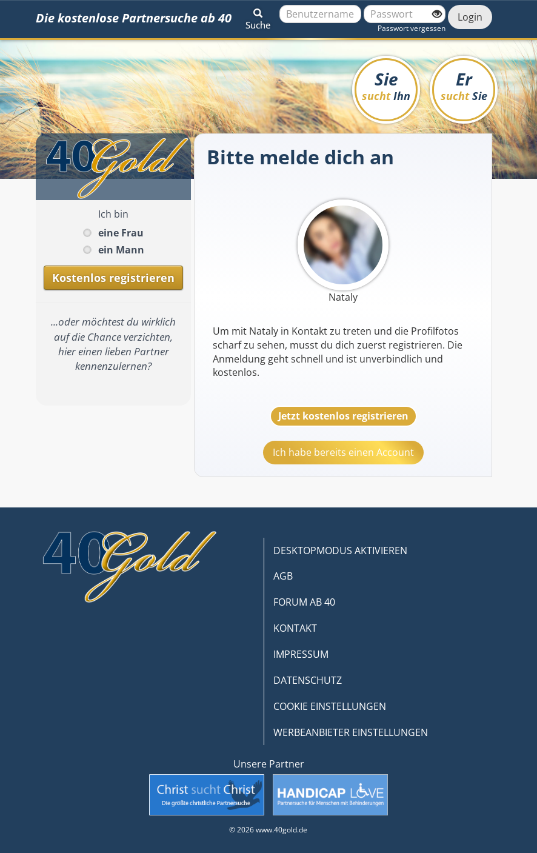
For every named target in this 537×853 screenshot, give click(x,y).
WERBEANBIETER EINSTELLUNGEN (350, 732)
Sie (386, 85)
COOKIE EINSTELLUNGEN (329, 706)
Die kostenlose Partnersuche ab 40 (134, 18)
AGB (283, 576)
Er (464, 85)
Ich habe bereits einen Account (343, 452)
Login (470, 17)
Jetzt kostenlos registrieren (343, 416)
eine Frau (121, 232)
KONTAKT (295, 628)
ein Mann (121, 249)
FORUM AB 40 (304, 602)
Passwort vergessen (411, 28)
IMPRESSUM (301, 654)
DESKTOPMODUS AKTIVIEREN (340, 550)
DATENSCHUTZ (307, 680)
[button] (257, 17)
